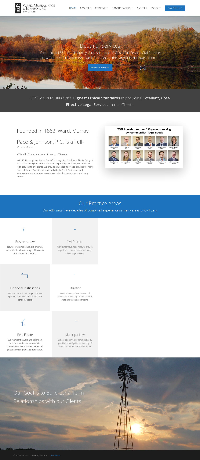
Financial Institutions (25, 288)
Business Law (25, 241)
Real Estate (25, 334)
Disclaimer (55, 455)
